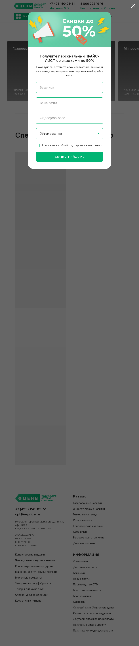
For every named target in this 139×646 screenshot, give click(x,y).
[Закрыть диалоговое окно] (133, 6)
